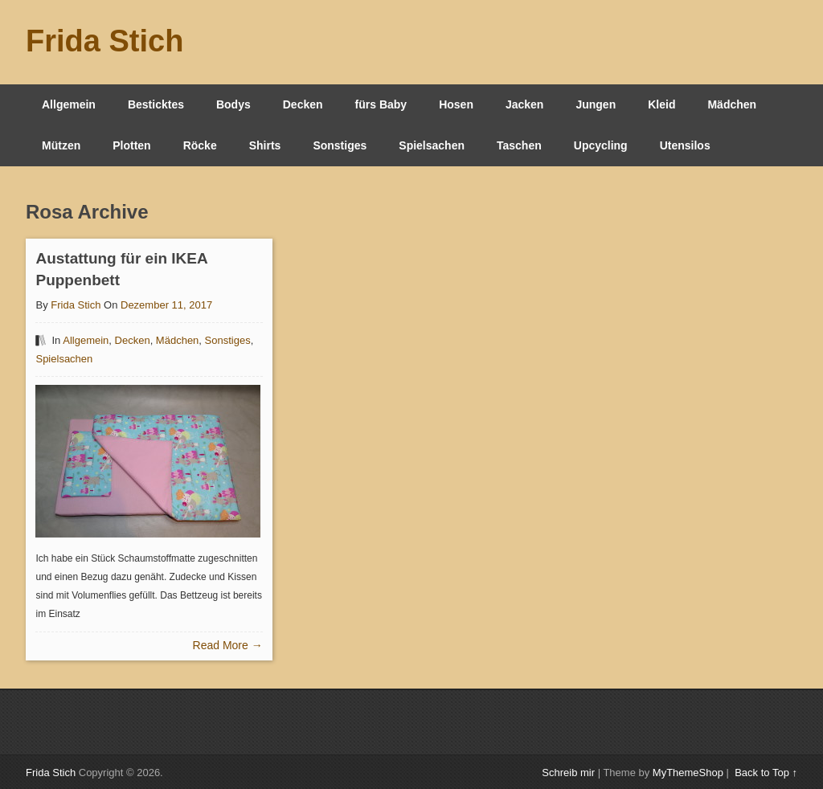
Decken (303, 104)
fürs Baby (381, 104)
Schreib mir (568, 773)
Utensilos (685, 145)
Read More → (228, 645)
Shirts (265, 145)
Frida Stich (104, 41)
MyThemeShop (688, 773)
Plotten (131, 145)
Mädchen (731, 104)
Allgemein (69, 104)
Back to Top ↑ (766, 773)
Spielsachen (432, 145)
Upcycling (601, 145)
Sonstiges (339, 145)
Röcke (200, 145)
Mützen (61, 145)
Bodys (233, 104)
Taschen (519, 145)
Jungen (595, 104)
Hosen (456, 104)
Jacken (524, 104)
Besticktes (156, 104)
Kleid (661, 104)
